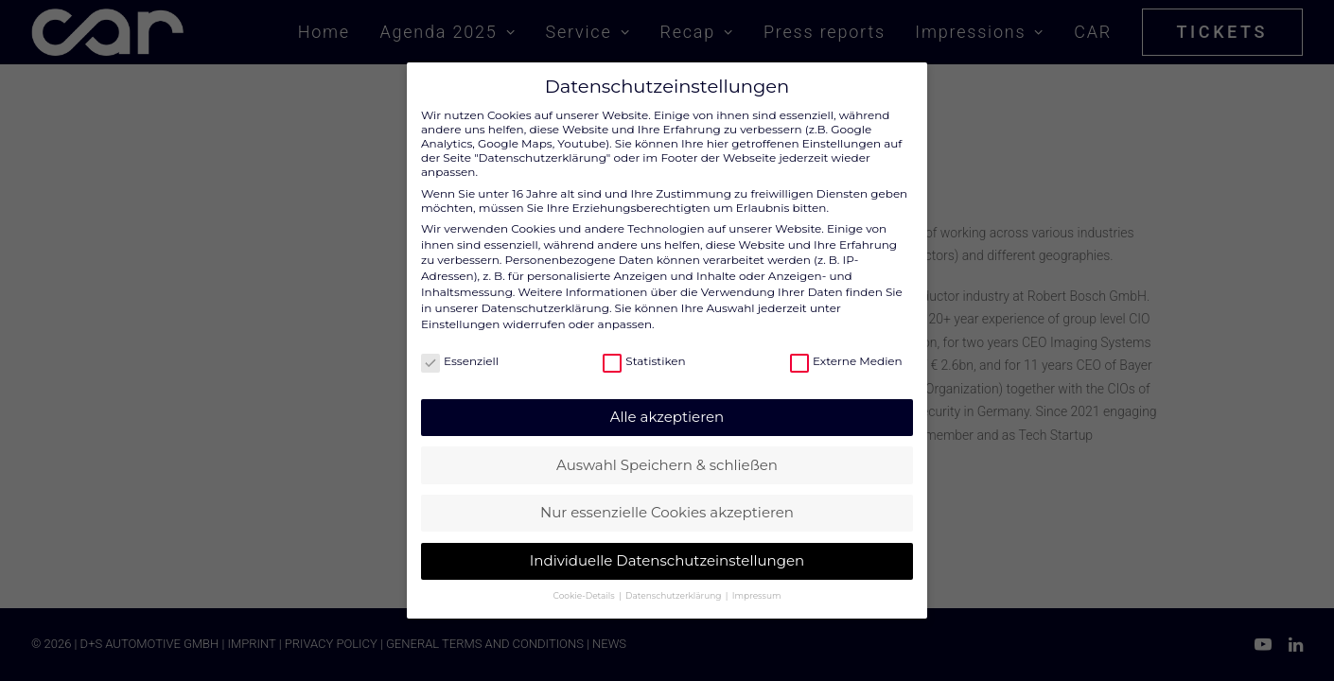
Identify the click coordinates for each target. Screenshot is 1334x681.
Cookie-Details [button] (585, 595)
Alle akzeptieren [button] (667, 417)
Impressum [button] (756, 595)
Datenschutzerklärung (545, 308)
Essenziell (460, 361)
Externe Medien (846, 361)
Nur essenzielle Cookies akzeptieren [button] (667, 512)
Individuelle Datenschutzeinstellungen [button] (667, 560)
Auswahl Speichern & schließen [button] (667, 465)
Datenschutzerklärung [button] (674, 595)
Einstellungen (460, 324)
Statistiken (644, 361)
